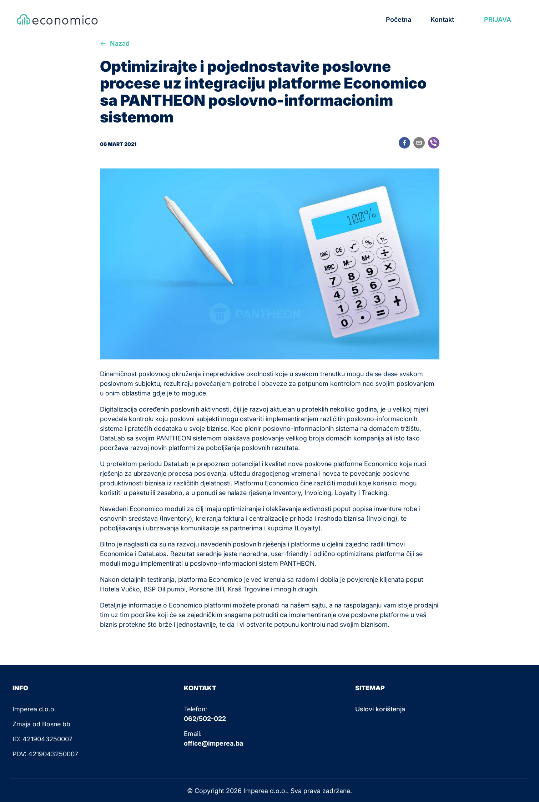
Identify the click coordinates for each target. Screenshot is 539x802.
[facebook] (404, 144)
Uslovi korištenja (380, 709)
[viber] (433, 144)
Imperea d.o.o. (265, 791)
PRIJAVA (497, 19)
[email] (419, 144)
